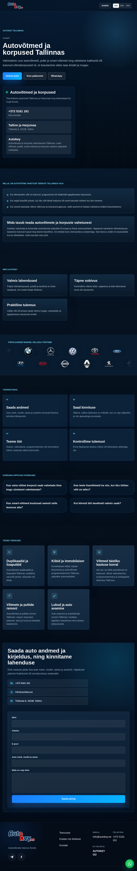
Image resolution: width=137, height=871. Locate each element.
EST (116, 6)
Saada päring (68, 799)
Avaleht (105, 5)
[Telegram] (12, 857)
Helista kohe (12, 76)
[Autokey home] (15, 5)
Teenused (64, 832)
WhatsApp (56, 76)
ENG (122, 6)
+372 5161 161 (22, 683)
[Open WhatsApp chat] (129, 863)
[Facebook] (21, 857)
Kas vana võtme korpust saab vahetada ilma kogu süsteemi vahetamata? (33, 487)
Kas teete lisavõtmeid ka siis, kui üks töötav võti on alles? (101, 487)
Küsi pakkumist (35, 76)
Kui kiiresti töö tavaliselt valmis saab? (97, 503)
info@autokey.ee (24, 692)
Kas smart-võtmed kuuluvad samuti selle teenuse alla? (31, 505)
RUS (128, 6)
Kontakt (63, 845)
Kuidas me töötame (70, 839)
